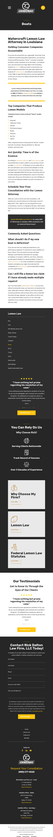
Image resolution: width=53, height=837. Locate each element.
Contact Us (26, 735)
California (25, 160)
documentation (18, 165)
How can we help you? (14, 690)
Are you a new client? (14, 684)
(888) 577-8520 (27, 772)
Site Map (26, 738)
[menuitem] (26, 321)
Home (26, 729)
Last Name (11, 665)
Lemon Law (26, 732)
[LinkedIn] (26, 750)
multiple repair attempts (28, 285)
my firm (17, 67)
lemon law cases (22, 266)
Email (9, 678)
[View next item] (33, 407)
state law (38, 160)
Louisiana (19, 160)
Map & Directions (26, 787)
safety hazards (20, 72)
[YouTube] (30, 750)
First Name (11, 659)
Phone (10, 672)
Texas (33, 160)
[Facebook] (22, 750)
